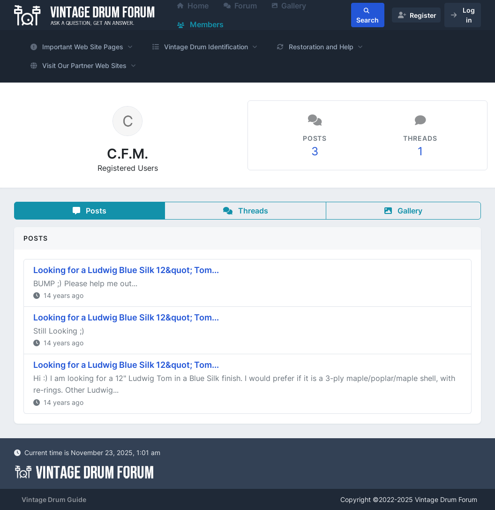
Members (200, 24)
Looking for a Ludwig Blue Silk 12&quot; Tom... (126, 270)
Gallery (403, 210)
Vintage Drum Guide (54, 499)
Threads (245, 210)
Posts (89, 210)
